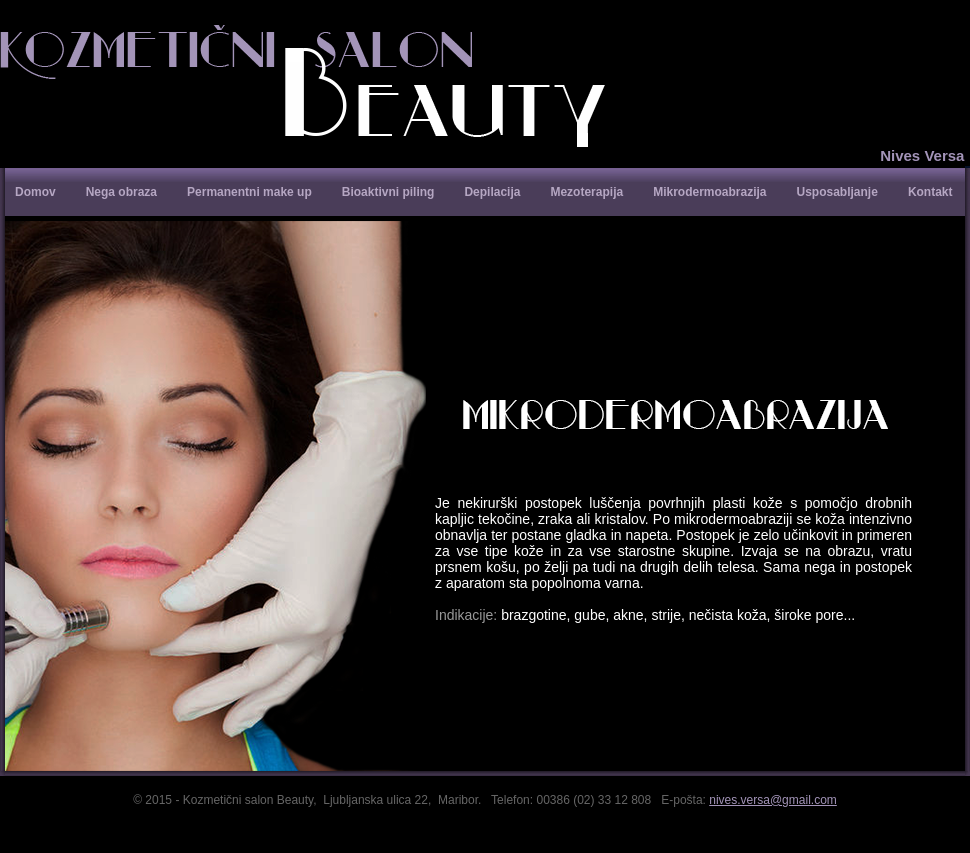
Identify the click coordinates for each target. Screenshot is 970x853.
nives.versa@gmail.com (773, 800)
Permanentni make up (249, 192)
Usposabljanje (837, 192)
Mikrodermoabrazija (709, 192)
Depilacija (492, 192)
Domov (35, 192)
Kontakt (930, 192)
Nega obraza (121, 192)
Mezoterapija (586, 192)
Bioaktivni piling (388, 192)
